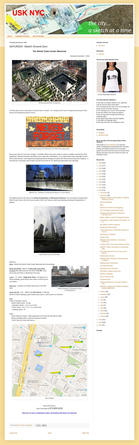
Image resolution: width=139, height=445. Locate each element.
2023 (100, 168)
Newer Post (13, 433)
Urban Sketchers (111, 145)
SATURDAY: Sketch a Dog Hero (110, 224)
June (102, 302)
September (104, 294)
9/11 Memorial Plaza (106, 266)
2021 (100, 174)
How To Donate (38, 36)
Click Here (101, 45)
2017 (100, 185)
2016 (100, 187)
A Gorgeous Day (105, 279)
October (103, 291)
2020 (100, 176)
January (103, 316)
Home (9, 36)
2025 (100, 163)
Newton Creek (104, 237)
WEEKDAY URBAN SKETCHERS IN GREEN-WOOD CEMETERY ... (114, 287)
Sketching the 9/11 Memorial (109, 268)
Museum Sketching (106, 202)
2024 (100, 166)
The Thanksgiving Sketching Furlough (111, 210)
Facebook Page (103, 135)
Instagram (101, 133)
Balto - (102, 205)
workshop (101, 54)
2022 (100, 171)
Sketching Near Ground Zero (109, 263)
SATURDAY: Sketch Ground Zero (110, 271)
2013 (100, 322)
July (101, 300)
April (101, 308)
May (101, 305)
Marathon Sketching (106, 274)
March (102, 311)
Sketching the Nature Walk (108, 227)
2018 (100, 182)
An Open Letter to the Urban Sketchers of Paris (114, 244)
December (103, 193)
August (102, 297)
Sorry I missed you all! (107, 276)
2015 (100, 190)
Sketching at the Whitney (108, 234)
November (103, 195)
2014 (100, 319)
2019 (100, 179)
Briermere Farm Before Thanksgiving (111, 207)
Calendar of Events (22, 36)
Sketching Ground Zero (107, 256)
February (103, 313)
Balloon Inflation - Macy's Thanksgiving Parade (114, 217)
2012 (100, 325)
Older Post (85, 433)
